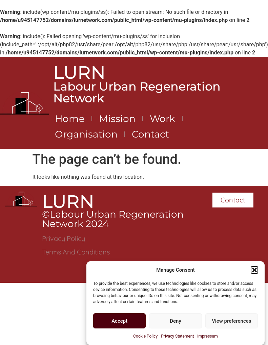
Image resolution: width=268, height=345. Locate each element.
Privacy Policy (63, 238)
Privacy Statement (177, 336)
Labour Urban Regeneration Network (137, 92)
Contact (150, 134)
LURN (79, 72)
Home (70, 118)
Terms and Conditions (76, 252)
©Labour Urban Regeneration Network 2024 (113, 218)
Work (162, 118)
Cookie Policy (145, 336)
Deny (175, 321)
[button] (254, 270)
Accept (119, 321)
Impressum (207, 336)
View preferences (231, 321)
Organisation (86, 134)
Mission (117, 118)
